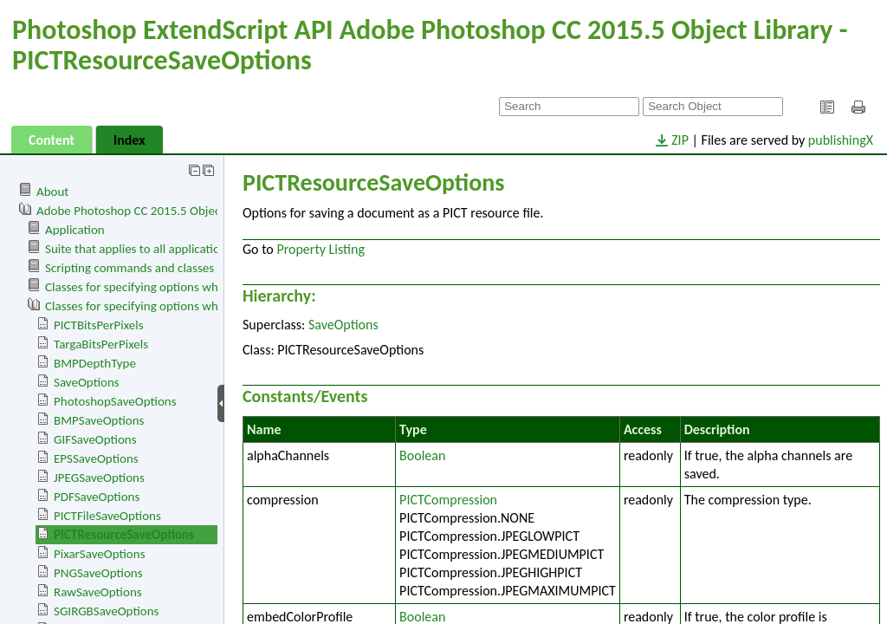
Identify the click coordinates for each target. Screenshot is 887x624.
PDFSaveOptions (96, 496)
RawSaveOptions (98, 592)
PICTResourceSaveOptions (124, 535)
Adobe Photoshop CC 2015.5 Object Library (150, 210)
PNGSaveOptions (98, 573)
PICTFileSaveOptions (107, 515)
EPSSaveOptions (96, 458)
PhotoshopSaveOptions (115, 401)
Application (75, 229)
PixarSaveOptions (100, 554)
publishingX (840, 140)
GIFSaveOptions (95, 439)
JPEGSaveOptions (99, 477)
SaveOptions (87, 382)
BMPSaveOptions (99, 420)
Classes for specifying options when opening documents (192, 287)
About (52, 191)
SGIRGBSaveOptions (106, 611)
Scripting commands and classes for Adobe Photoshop (187, 268)
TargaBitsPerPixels (101, 344)
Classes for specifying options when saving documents (187, 306)
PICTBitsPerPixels (99, 325)
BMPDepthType (95, 363)
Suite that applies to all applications (138, 249)
